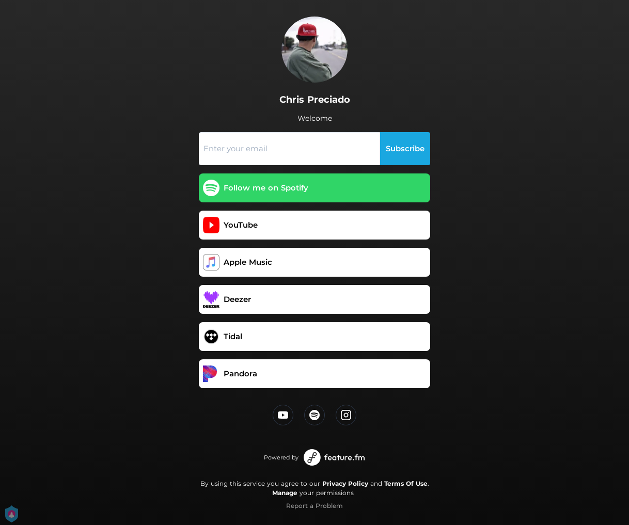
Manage (284, 493)
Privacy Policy (345, 483)
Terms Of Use (406, 483)
